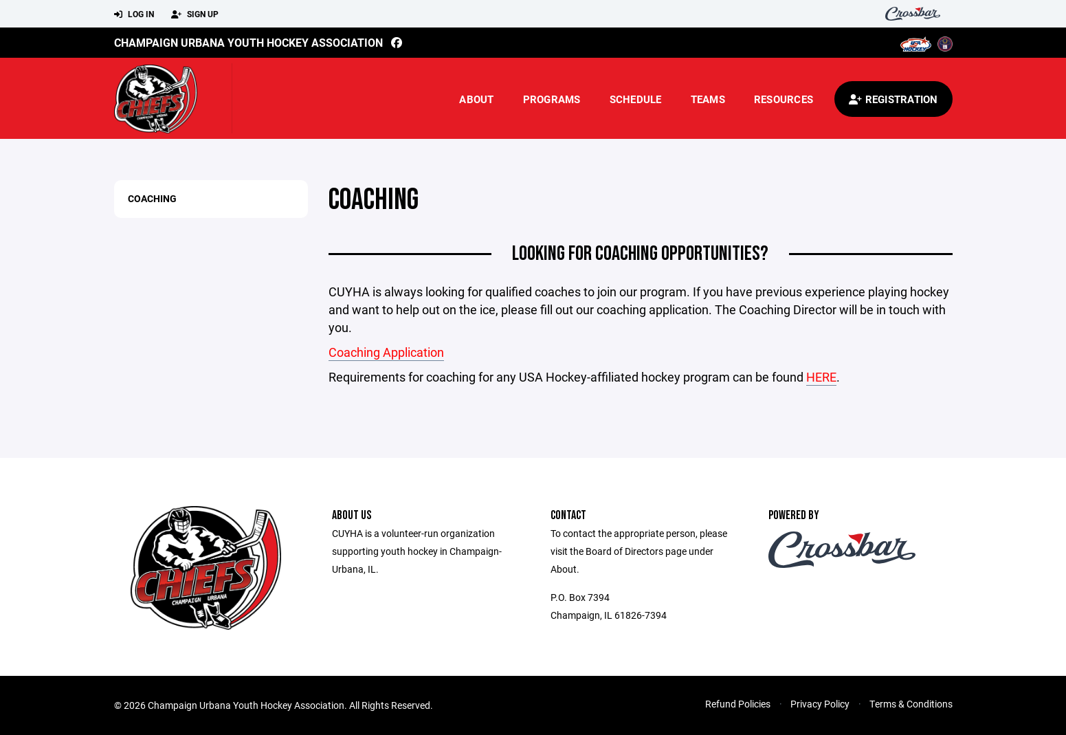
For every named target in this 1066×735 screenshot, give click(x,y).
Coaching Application (386, 352)
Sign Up (195, 14)
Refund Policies (737, 703)
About (476, 99)
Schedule (636, 99)
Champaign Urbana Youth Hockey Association (248, 42)
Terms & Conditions (911, 703)
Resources (783, 99)
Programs (552, 99)
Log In (134, 14)
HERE (821, 377)
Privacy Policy (820, 703)
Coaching (152, 198)
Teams (708, 99)
